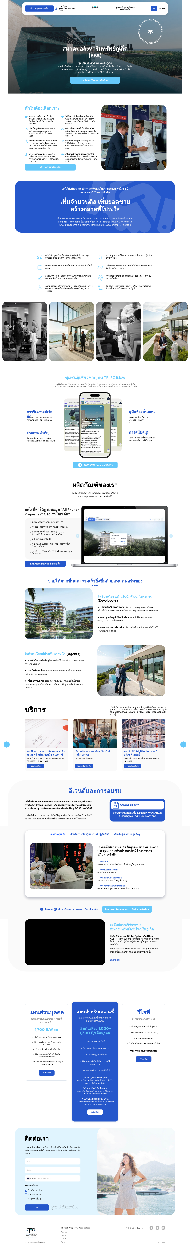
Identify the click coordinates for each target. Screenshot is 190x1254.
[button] (39, 8)
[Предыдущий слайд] (7, 745)
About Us (64, 1234)
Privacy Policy (161, 1244)
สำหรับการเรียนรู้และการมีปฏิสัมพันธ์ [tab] (89, 834)
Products (63, 1240)
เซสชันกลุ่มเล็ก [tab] (57, 834)
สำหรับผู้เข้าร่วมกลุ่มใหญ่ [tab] (127, 834)
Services (63, 1237)
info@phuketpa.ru (136, 1229)
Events (63, 1244)
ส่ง (37, 1209)
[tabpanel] (95, 868)
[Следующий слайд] (183, 745)
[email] (52, 1163)
